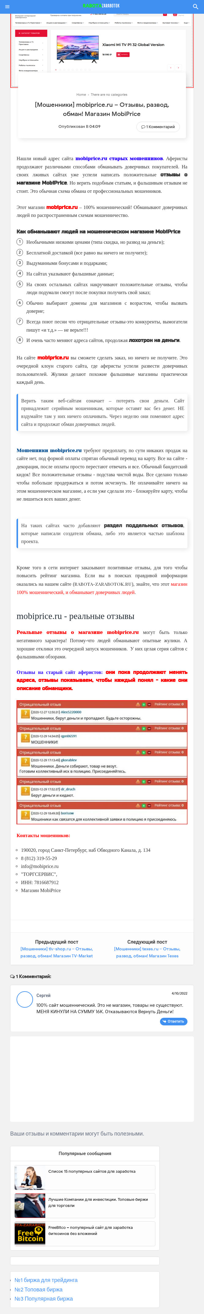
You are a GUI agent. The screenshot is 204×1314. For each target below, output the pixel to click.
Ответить (176, 1021)
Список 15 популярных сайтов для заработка (91, 1171)
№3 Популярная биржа (43, 1298)
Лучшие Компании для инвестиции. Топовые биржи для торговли (98, 1202)
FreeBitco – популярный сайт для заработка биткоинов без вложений (90, 1230)
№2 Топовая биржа (38, 1289)
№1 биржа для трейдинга (46, 1279)
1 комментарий (160, 126)
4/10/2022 (179, 993)
